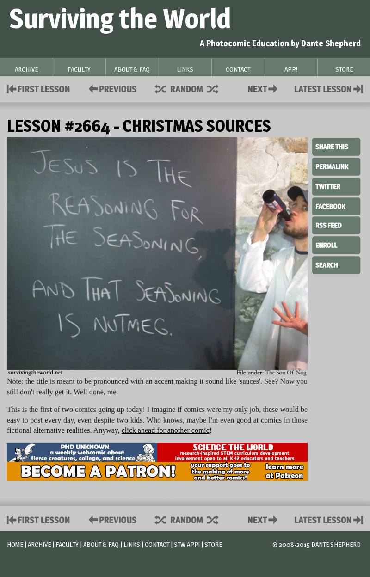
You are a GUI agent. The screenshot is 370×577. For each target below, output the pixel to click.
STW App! (187, 544)
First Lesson (38, 88)
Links (131, 544)
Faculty (67, 544)
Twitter (336, 186)
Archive (39, 544)
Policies (110, 88)
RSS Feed (336, 224)
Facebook (336, 205)
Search (336, 264)
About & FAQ (101, 544)
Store (213, 544)
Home (15, 544)
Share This (336, 147)
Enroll (336, 244)
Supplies (192, 88)
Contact (264, 88)
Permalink (336, 166)
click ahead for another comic (166, 430)
